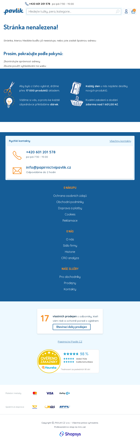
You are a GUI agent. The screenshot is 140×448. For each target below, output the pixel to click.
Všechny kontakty (120, 141)
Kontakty (70, 289)
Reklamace (70, 220)
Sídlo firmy (70, 245)
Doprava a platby (70, 208)
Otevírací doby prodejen (71, 327)
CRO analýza (70, 258)
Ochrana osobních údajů (70, 196)
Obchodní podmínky (70, 202)
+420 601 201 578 (39, 3)
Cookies (70, 214)
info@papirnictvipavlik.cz (48, 167)
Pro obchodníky (70, 277)
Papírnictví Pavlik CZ (70, 341)
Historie (70, 252)
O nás (70, 239)
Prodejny (70, 283)
